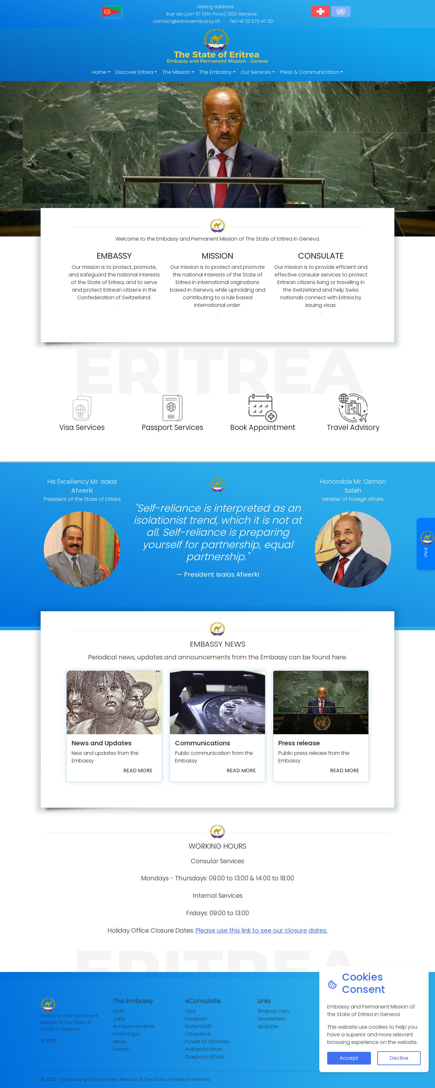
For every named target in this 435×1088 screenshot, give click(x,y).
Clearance (198, 1034)
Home (99, 72)
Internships (126, 1034)
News (119, 1041)
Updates (268, 1026)
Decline (399, 1058)
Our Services (256, 72)
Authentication (203, 1049)
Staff (119, 1011)
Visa (190, 1011)
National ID (198, 1026)
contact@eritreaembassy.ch (186, 21)
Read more (138, 770)
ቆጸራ (426, 544)
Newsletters (271, 1018)
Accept (349, 1058)
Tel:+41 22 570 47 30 (251, 21)
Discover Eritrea (134, 72)
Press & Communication (309, 72)
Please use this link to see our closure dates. (262, 930)
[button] (32, 158)
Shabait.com (273, 1011)
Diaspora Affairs (204, 1056)
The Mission (176, 72)
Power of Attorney (207, 1041)
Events (121, 1049)
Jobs (119, 1018)
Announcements (133, 1026)
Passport (196, 1018)
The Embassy (215, 72)
